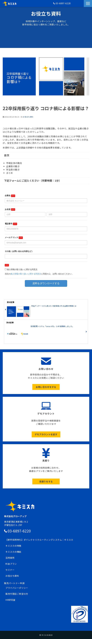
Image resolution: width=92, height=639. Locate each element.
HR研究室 (10, 599)
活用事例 (9, 557)
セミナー (9, 569)
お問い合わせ (80, 5)
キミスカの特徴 (13, 545)
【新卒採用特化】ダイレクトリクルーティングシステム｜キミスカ (39, 539)
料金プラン (11, 563)
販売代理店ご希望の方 (16, 593)
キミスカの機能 (13, 551)
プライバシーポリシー (16, 587)
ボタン (46, 373)
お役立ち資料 (28, 117)
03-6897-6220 (63, 3)
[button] (88, 3)
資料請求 (82, 5)
